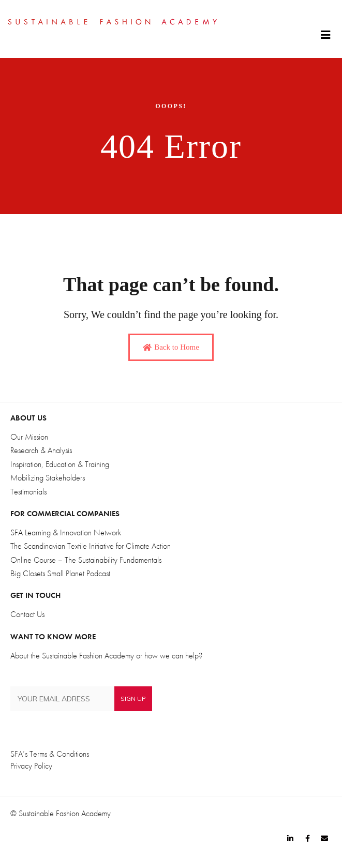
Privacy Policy (31, 766)
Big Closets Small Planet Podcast (60, 573)
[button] (325, 35)
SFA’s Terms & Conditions (49, 754)
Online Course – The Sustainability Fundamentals (85, 560)
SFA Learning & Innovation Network (65, 532)
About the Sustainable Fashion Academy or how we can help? (106, 655)
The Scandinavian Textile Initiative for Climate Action (90, 546)
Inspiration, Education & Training (59, 464)
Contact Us (27, 614)
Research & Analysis (41, 450)
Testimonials (28, 492)
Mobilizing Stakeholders (47, 478)
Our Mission (29, 437)
